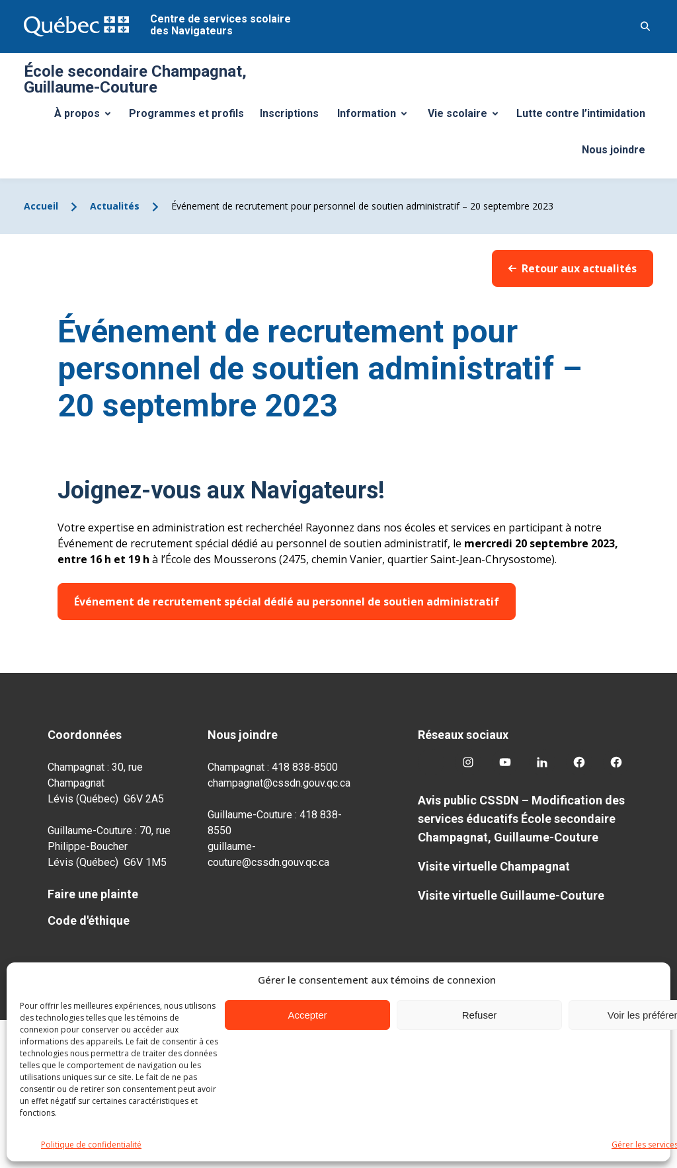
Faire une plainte (93, 894)
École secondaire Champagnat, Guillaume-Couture (135, 79)
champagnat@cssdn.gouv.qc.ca (279, 783)
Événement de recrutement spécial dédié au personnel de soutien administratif (286, 601)
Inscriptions (289, 113)
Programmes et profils (186, 113)
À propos (87, 117)
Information (377, 117)
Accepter (307, 1015)
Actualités (114, 206)
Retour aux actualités (572, 268)
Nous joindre (613, 149)
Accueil (41, 206)
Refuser (479, 1015)
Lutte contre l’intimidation (580, 113)
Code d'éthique (89, 920)
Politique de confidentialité (91, 1144)
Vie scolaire (467, 117)
